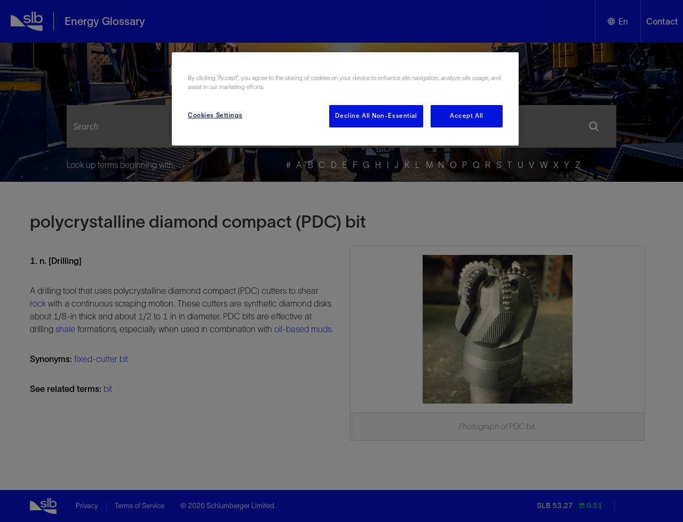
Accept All (466, 116)
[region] (345, 99)
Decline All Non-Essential (376, 116)
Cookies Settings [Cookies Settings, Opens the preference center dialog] (215, 115)
